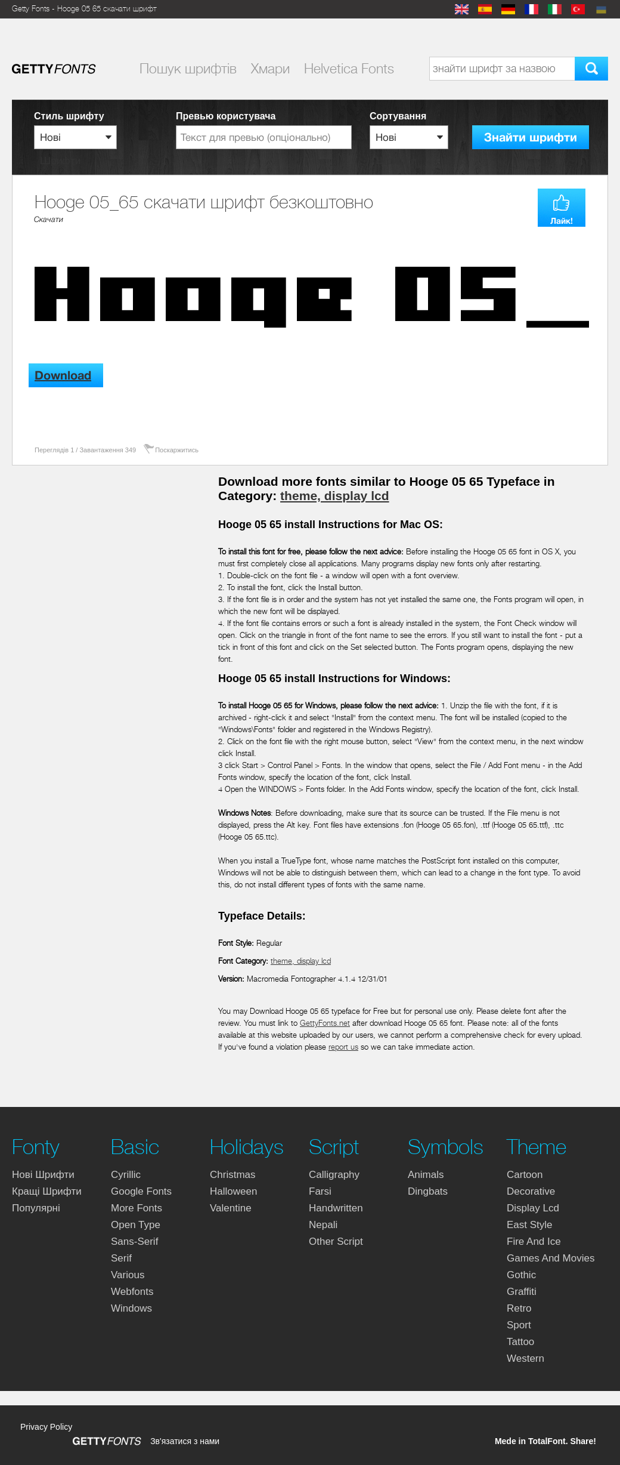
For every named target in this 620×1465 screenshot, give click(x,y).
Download (63, 376)
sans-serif (134, 1241)
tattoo (520, 1341)
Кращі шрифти (47, 1191)
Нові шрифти (43, 1174)
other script (336, 1241)
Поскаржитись (177, 450)
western (525, 1358)
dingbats (428, 1191)
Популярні (36, 1208)
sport (519, 1325)
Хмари (270, 68)
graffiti (522, 1291)
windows (131, 1308)
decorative (531, 1191)
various (127, 1275)
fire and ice (534, 1241)
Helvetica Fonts (349, 68)
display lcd (533, 1208)
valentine (231, 1208)
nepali (323, 1224)
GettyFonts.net (325, 1023)
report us (343, 1047)
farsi (320, 1191)
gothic (521, 1275)
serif (121, 1258)
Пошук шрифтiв (188, 68)
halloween (233, 1191)
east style (530, 1224)
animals (426, 1174)
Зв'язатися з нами (184, 1441)
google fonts (141, 1191)
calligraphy (334, 1174)
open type (135, 1224)
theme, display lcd (334, 495)
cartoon (524, 1174)
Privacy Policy (46, 1427)
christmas (233, 1174)
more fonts (136, 1208)
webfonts (132, 1291)
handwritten (336, 1208)
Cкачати (48, 219)
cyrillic (126, 1174)
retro (519, 1308)
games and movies (550, 1258)
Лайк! (561, 221)
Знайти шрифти (530, 137)
